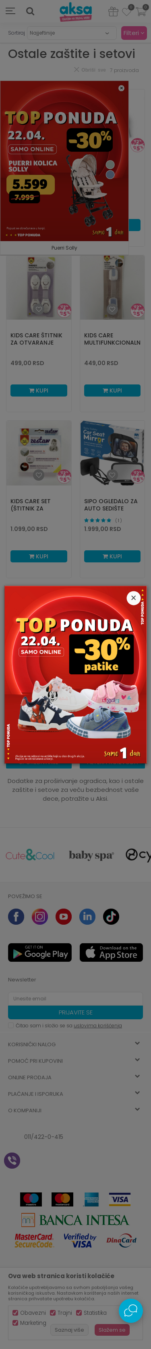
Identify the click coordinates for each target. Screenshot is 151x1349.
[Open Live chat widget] (131, 1311)
